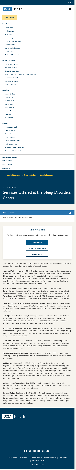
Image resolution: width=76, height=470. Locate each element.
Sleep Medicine (30, 175)
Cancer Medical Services (12, 48)
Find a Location (10, 31)
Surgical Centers (10, 107)
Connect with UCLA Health (13, 151)
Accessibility (63, 458)
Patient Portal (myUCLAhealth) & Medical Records (20, 74)
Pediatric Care (9, 101)
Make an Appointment (11, 38)
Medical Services (10, 44)
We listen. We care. (38, 461)
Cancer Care (9, 104)
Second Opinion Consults (13, 41)
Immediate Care (10, 94)
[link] (25, 451)
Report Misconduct (50, 458)
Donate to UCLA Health (12, 140)
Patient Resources (8, 60)
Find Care (5, 24)
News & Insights (10, 130)
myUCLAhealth (7, 165)
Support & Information (12, 71)
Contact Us (6, 168)
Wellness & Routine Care (13, 55)
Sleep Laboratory (46, 175)
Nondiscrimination (36, 458)
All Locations (9, 118)
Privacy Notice (23, 458)
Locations (5, 90)
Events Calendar (10, 137)
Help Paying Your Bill (11, 78)
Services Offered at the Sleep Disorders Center (17, 217)
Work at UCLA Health (11, 144)
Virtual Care (8, 34)
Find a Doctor (9, 28)
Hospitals (8, 114)
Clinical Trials (9, 51)
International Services (11, 81)
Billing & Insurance (11, 67)
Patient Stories (9, 134)
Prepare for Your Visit (11, 64)
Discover (5, 123)
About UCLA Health (11, 127)
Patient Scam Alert (10, 84)
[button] (37, 157)
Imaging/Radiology (11, 111)
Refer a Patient (7, 160)
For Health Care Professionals (14, 147)
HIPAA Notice (12, 458)
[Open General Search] (69, 2)
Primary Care (9, 97)
